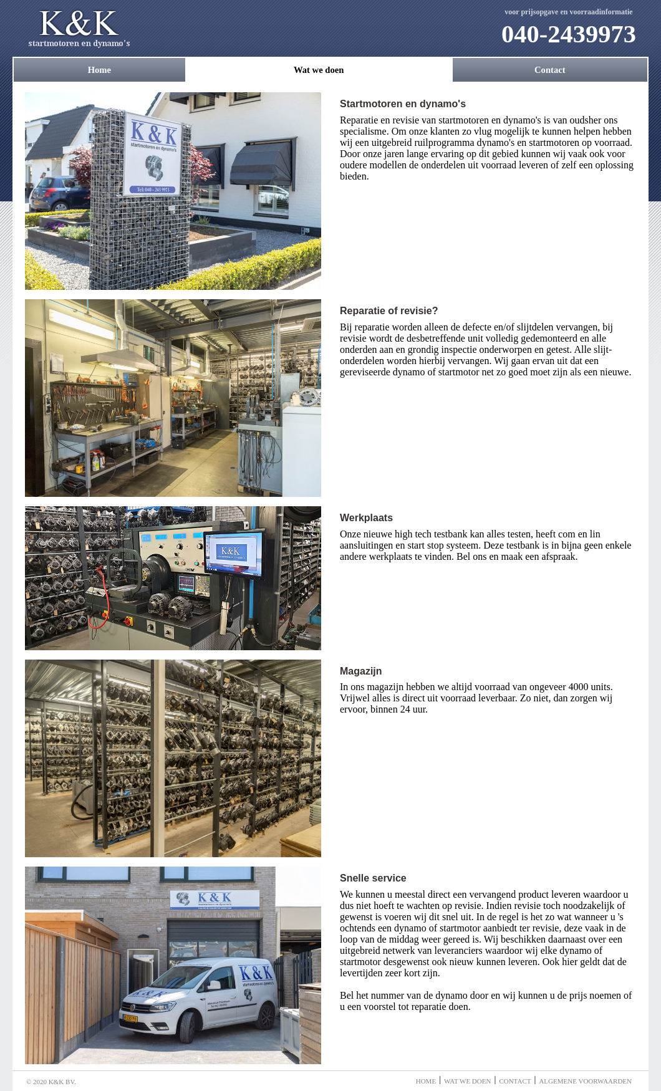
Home (99, 70)
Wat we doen (319, 70)
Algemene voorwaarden (585, 1081)
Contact (550, 70)
